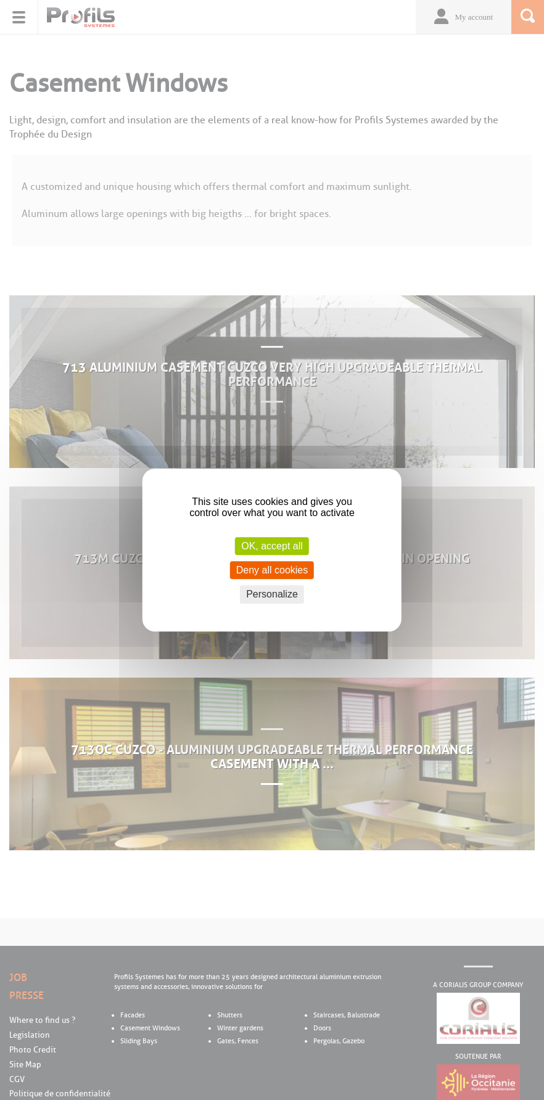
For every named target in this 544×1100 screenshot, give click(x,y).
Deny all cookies (272, 570)
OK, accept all (272, 546)
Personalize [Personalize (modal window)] (272, 594)
